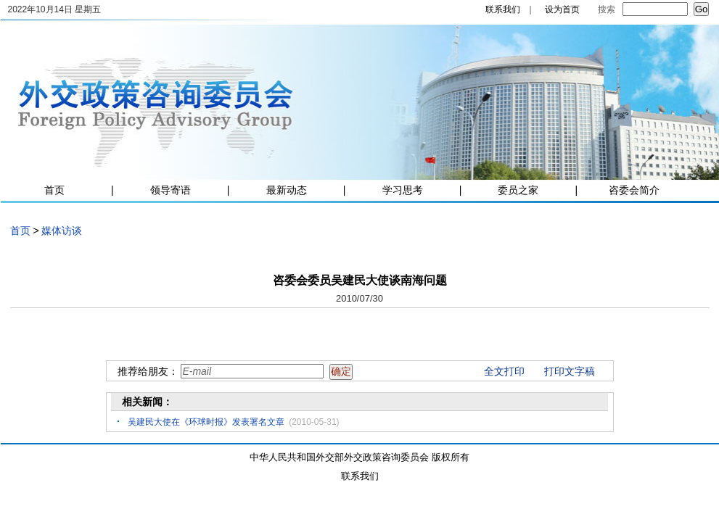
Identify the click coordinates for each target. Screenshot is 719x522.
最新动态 (286, 190)
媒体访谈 (61, 230)
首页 (54, 190)
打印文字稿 (569, 371)
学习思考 (402, 190)
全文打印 (504, 371)
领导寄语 (170, 190)
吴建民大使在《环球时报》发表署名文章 (206, 422)
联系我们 (502, 9)
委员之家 (518, 190)
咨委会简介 (634, 190)
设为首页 (562, 9)
